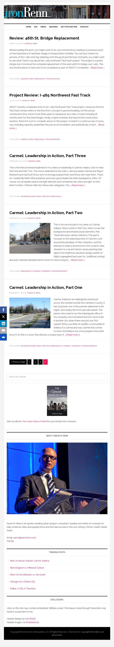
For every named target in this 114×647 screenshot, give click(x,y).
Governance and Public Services (35, 201)
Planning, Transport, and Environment (49, 276)
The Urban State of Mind (34, 426)
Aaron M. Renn (57, 12)
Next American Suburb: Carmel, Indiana (29, 565)
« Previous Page (18, 367)
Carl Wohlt (30, 623)
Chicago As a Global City (22, 586)
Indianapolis (39, 79)
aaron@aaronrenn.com (24, 542)
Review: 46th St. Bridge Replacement (53, 38)
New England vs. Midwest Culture (27, 572)
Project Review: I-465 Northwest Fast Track (52, 97)
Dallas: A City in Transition (23, 593)
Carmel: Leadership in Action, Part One (54, 292)
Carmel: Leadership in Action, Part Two (54, 217)
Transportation (53, 79)
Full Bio (10, 546)
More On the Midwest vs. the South (27, 579)
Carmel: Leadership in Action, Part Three (56, 160)
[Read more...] (97, 67)
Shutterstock (32, 627)
